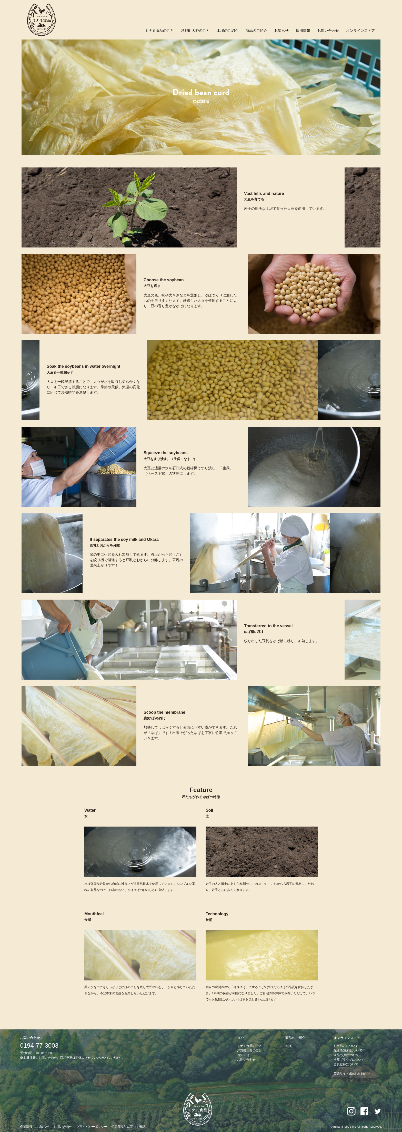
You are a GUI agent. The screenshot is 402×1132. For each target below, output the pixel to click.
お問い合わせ (328, 30)
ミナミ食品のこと (159, 30)
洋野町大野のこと (195, 30)
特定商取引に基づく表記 (128, 1126)
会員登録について (346, 1064)
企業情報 (26, 1126)
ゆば (288, 1045)
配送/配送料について (348, 1050)
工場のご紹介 (227, 30)
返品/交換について (346, 1055)
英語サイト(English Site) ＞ (352, 1073)
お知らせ (281, 30)
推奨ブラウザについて (349, 1059)
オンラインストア (360, 30)
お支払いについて (346, 1045)
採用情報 (303, 30)
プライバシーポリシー (91, 1126)
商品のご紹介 (256, 30)
